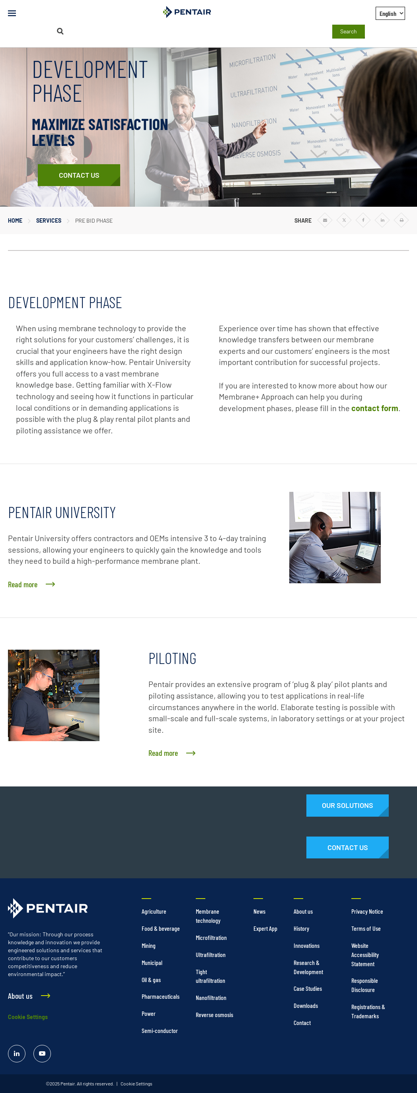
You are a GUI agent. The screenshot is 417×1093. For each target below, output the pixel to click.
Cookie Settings (28, 1016)
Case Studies (308, 988)
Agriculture (154, 911)
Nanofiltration (211, 997)
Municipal (152, 962)
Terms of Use (366, 928)
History (301, 928)
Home (15, 220)
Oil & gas (151, 979)
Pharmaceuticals (160, 996)
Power (149, 1013)
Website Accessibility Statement (365, 954)
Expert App (265, 928)
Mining (149, 945)
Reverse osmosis (214, 1014)
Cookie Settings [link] (136, 1083)
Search (348, 31)
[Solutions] (347, 805)
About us (303, 911)
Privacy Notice (367, 911)
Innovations (307, 945)
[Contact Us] (79, 175)
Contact (302, 1022)
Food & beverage (161, 928)
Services (48, 220)
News (259, 911)
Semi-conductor (160, 1030)
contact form (374, 408)
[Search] (60, 31)
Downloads (306, 1005)
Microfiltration (211, 937)
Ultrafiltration (211, 954)
